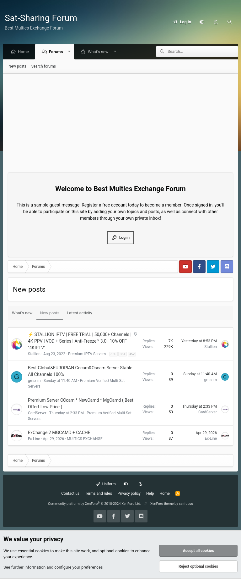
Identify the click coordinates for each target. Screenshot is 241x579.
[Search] (229, 22)
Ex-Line (34, 439)
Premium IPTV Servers (87, 354)
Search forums (43, 66)
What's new (99, 52)
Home (24, 52)
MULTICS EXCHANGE (85, 439)
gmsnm (34, 381)
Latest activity (79, 313)
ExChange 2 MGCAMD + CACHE (59, 432)
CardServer (37, 413)
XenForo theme (162, 504)
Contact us (70, 494)
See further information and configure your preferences (53, 567)
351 (123, 354)
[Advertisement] (120, 121)
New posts (17, 66)
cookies (42, 551)
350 (113, 354)
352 (132, 354)
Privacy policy (129, 494)
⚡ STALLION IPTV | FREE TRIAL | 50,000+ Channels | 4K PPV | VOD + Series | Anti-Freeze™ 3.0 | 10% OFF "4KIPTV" (79, 341)
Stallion (34, 354)
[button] (71, 52)
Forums (57, 52)
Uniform (106, 484)
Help (150, 494)
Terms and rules (98, 494)
